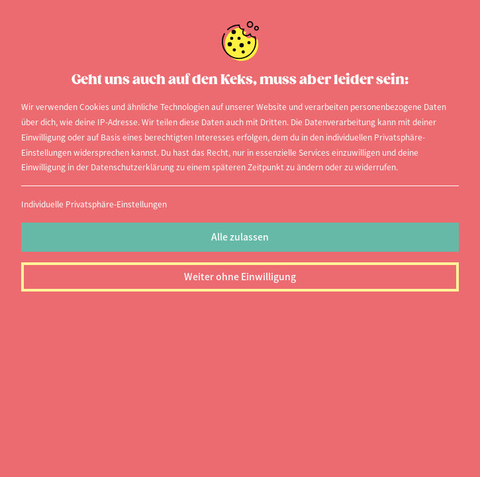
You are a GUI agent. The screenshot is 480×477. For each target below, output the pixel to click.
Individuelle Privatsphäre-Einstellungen (94, 203)
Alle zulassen (240, 236)
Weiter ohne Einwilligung (240, 276)
